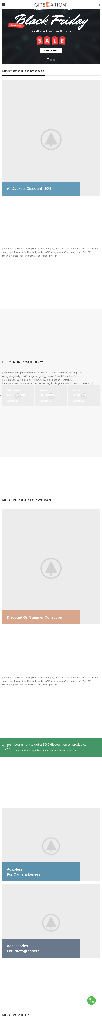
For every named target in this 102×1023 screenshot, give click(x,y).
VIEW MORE (12, 401)
